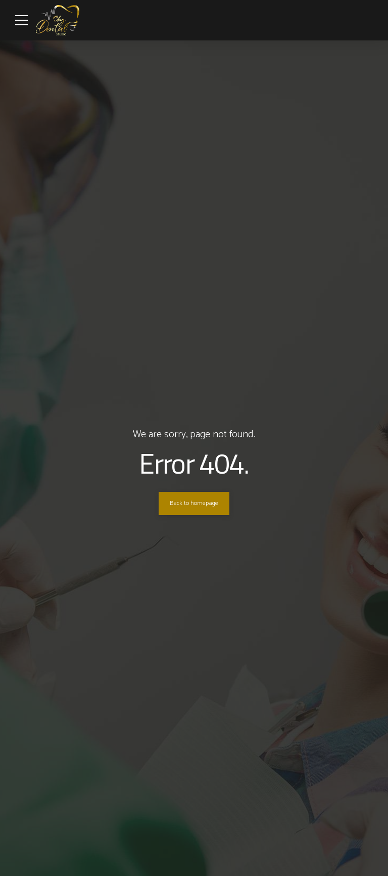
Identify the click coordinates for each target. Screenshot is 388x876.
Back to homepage (194, 503)
